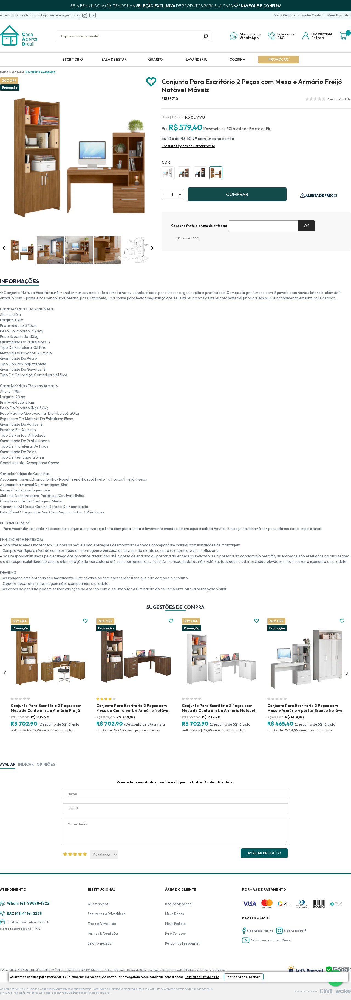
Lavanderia (196, 59)
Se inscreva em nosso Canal (266, 940)
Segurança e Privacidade (107, 914)
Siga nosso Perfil (291, 930)
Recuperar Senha (178, 904)
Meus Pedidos (284, 15)
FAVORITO (85, 621)
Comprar (237, 194)
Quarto (155, 59)
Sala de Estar (114, 59)
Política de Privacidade (203, 992)
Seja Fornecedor (100, 943)
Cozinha (237, 59)
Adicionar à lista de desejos (151, 82)
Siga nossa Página (257, 930)
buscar (205, 35)
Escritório (73, 59)
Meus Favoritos (339, 15)
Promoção (278, 59)
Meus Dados (174, 914)
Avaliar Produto (264, 852)
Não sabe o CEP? (188, 238)
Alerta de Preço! (321, 195)
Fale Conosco (175, 933)
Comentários (175, 831)
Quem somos (98, 904)
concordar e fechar (261, 990)
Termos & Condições (103, 933)
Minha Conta (311, 15)
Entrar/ (317, 38)
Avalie (339, 100)
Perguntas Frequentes (182, 943)
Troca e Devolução (102, 924)
